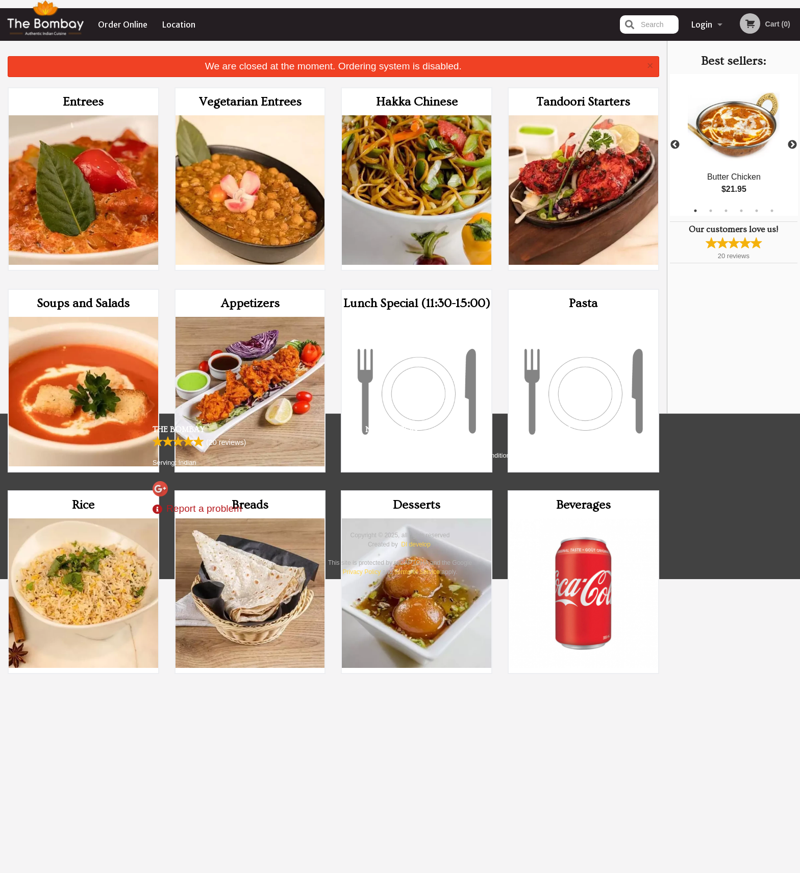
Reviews (462, 737)
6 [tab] (772, 211)
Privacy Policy (470, 762)
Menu (373, 737)
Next (792, 145)
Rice (83, 505)
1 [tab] (695, 211)
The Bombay (179, 724)
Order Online (122, 24)
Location (178, 24)
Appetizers (250, 303)
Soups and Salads (83, 303)
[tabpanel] (733, 145)
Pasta (583, 303)
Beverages (583, 505)
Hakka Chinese (417, 102)
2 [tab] (711, 211)
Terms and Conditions (481, 750)
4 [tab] (741, 211)
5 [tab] (757, 211)
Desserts (416, 505)
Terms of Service (417, 866)
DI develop (415, 838)
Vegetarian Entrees (250, 102)
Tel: (561, 762)
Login (701, 24)
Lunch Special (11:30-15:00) (416, 303)
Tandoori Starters (583, 102)
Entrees (83, 102)
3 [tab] (726, 211)
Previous (675, 145)
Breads (250, 505)
